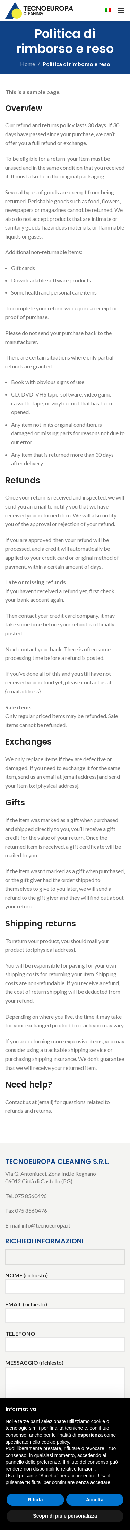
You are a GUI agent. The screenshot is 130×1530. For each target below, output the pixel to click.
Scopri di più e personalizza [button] (65, 1516)
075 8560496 (31, 1196)
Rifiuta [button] (35, 1499)
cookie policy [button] (55, 1442)
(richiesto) (65, 1280)
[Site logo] (40, 9)
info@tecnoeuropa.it (45, 1225)
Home (27, 63)
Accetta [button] (95, 1499)
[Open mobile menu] (121, 10)
